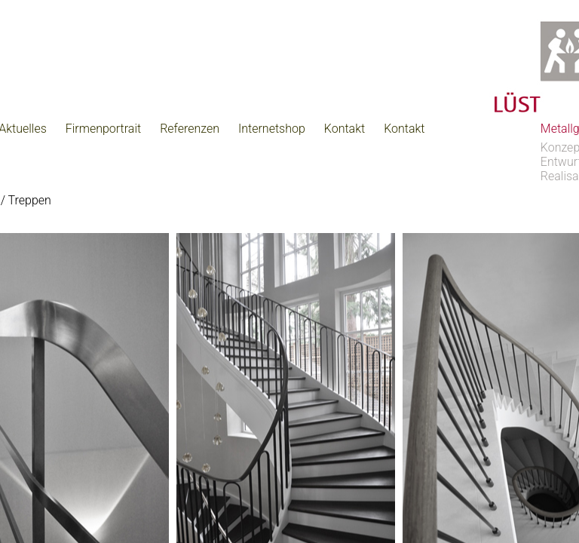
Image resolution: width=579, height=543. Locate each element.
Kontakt (344, 128)
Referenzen (189, 128)
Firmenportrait (103, 128)
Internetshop (271, 128)
